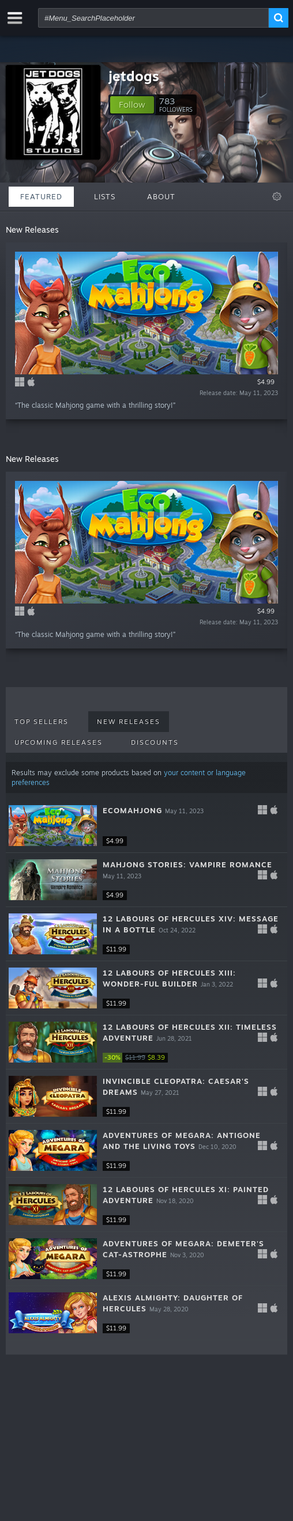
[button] (132, 104)
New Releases (128, 722)
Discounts (155, 742)
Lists (104, 196)
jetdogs (133, 76)
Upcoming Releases (58, 742)
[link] (137, 1058)
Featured (41, 196)
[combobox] (153, 18)
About (161, 196)
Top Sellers (41, 722)
